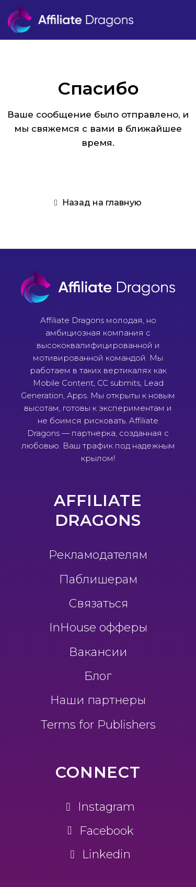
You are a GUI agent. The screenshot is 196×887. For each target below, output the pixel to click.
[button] (98, 203)
